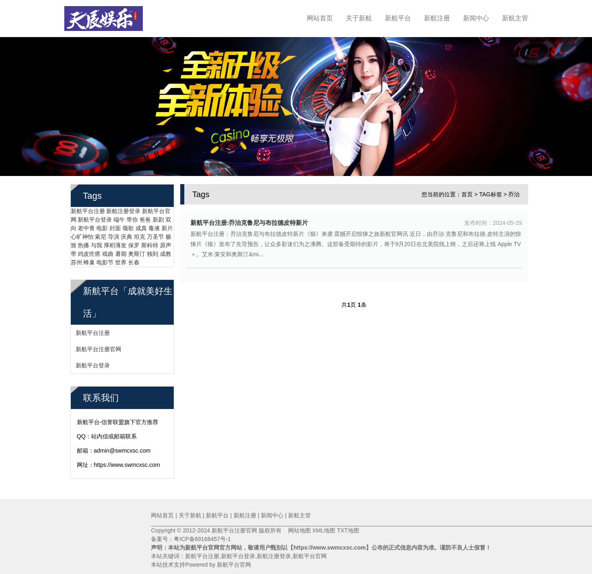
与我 (96, 242)
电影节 (105, 259)
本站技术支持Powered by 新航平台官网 (201, 564)
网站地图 (296, 530)
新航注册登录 (123, 208)
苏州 (76, 259)
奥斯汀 (136, 250)
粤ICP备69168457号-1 (202, 539)
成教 (165, 250)
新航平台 (398, 18)
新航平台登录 (95, 216)
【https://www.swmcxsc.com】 (329, 547)
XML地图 (323, 530)
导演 (113, 233)
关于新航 (359, 18)
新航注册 (437, 18)
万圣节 (155, 233)
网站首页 (320, 18)
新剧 (158, 216)
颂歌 (128, 225)
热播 (83, 242)
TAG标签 (490, 191)
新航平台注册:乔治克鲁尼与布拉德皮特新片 (249, 219)
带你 (132, 216)
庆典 (126, 233)
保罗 (134, 242)
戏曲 (108, 250)
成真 (141, 225)
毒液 (154, 225)
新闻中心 (476, 18)
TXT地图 (348, 530)
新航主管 (515, 18)
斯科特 (149, 242)
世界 (121, 259)
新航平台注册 (88, 208)
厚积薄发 (115, 242)
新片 (167, 225)
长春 (134, 259)
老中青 (86, 225)
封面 (115, 225)
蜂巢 (89, 259)
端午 (119, 216)
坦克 (139, 233)
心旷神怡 (82, 233)
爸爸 (145, 216)
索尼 (100, 233)
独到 (152, 250)
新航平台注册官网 (98, 346)
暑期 (121, 250)
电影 (102, 225)
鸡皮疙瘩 (89, 250)
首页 (467, 191)
